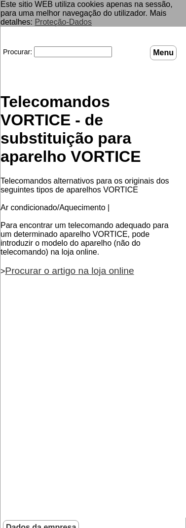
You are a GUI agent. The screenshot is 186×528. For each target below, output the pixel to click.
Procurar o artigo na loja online (69, 270)
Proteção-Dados (63, 22)
